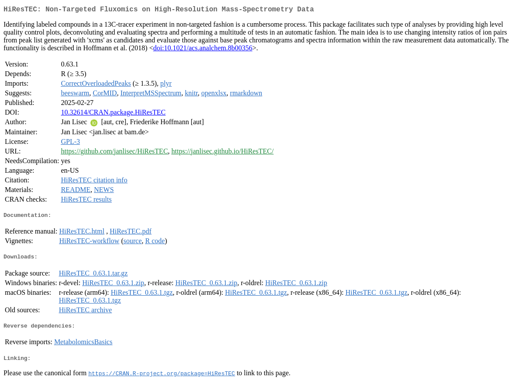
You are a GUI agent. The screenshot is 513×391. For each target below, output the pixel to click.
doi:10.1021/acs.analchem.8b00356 (202, 49)
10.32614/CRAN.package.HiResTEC (113, 114)
